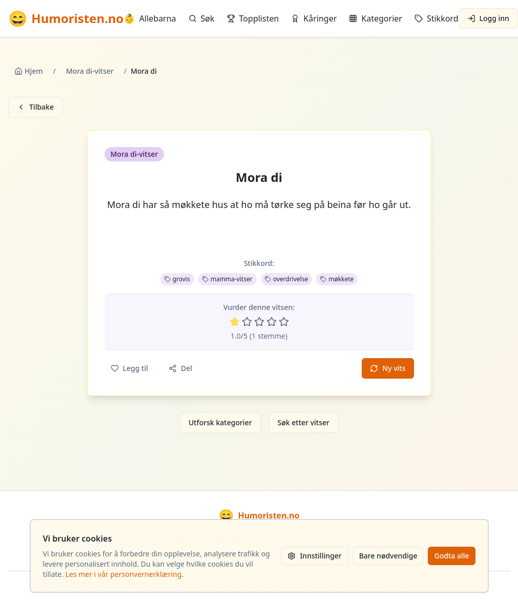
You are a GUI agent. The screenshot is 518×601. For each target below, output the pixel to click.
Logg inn (488, 18)
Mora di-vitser (90, 71)
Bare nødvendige (388, 556)
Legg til (129, 368)
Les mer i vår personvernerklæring (124, 574)
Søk (202, 18)
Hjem (28, 71)
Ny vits (387, 368)
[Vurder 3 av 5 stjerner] (259, 322)
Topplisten (253, 18)
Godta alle (451, 556)
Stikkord (437, 18)
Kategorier (375, 18)
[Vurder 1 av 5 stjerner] (234, 322)
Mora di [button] (259, 177)
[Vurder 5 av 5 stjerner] (284, 322)
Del (180, 368)
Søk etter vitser (303, 422)
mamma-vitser (227, 279)
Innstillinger (314, 556)
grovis (177, 279)
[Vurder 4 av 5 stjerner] (271, 322)
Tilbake (35, 107)
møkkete (337, 279)
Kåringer (314, 18)
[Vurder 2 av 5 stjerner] (247, 322)
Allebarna (149, 18)
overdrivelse (286, 279)
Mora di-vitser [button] (134, 154)
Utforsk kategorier (220, 422)
